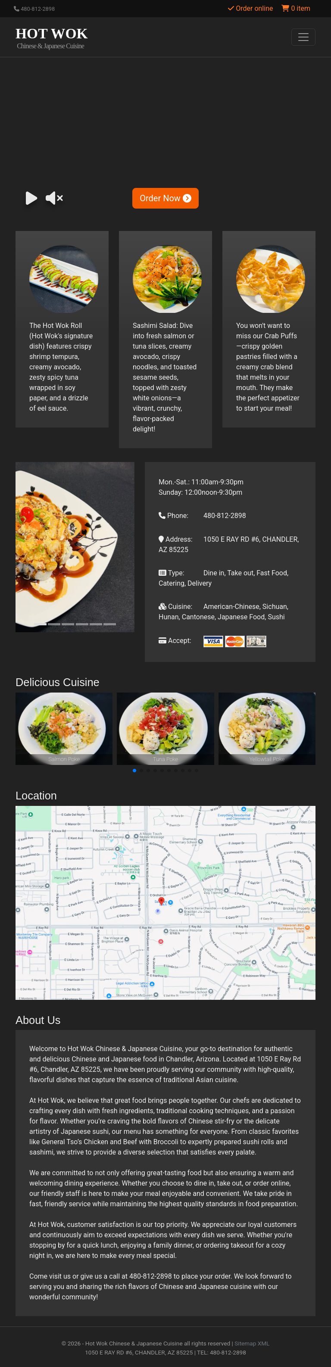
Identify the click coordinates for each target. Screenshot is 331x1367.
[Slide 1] (40, 624)
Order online (250, 8)
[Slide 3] (68, 624)
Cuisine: (175, 606)
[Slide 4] (82, 624)
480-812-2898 (34, 9)
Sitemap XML (251, 1343)
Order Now (165, 198)
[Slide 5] (96, 624)
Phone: (173, 516)
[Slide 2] (54, 624)
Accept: (175, 641)
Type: (171, 573)
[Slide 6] (109, 624)
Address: (176, 539)
